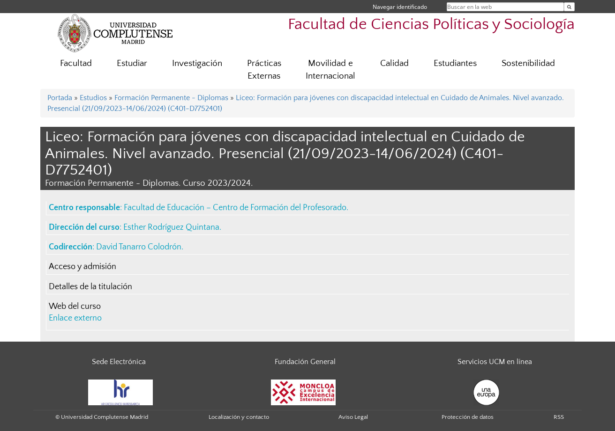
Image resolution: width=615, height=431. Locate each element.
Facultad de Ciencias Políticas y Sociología (431, 24)
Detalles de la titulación (90, 287)
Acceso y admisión (82, 266)
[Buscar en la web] (569, 6)
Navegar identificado (400, 7)
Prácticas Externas (264, 69)
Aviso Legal (353, 417)
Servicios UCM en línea (495, 362)
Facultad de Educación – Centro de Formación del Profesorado (235, 207)
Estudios (93, 98)
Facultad (76, 63)
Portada (59, 98)
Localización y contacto (239, 417)
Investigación (197, 63)
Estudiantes (455, 63)
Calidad (394, 63)
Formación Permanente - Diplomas (171, 98)
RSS (559, 417)
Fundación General (305, 362)
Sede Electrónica (119, 362)
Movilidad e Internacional (330, 69)
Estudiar (132, 63)
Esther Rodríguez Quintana (171, 227)
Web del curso (75, 306)
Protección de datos (468, 417)
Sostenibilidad (528, 63)
